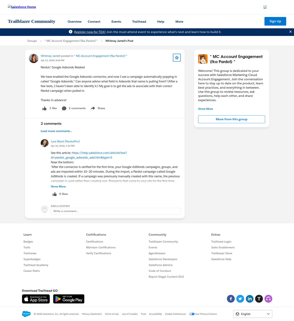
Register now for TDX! (90, 32)
